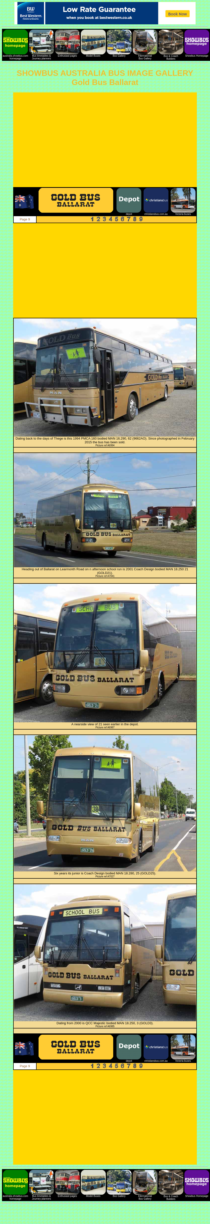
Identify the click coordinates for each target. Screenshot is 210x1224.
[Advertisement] (46, 139)
